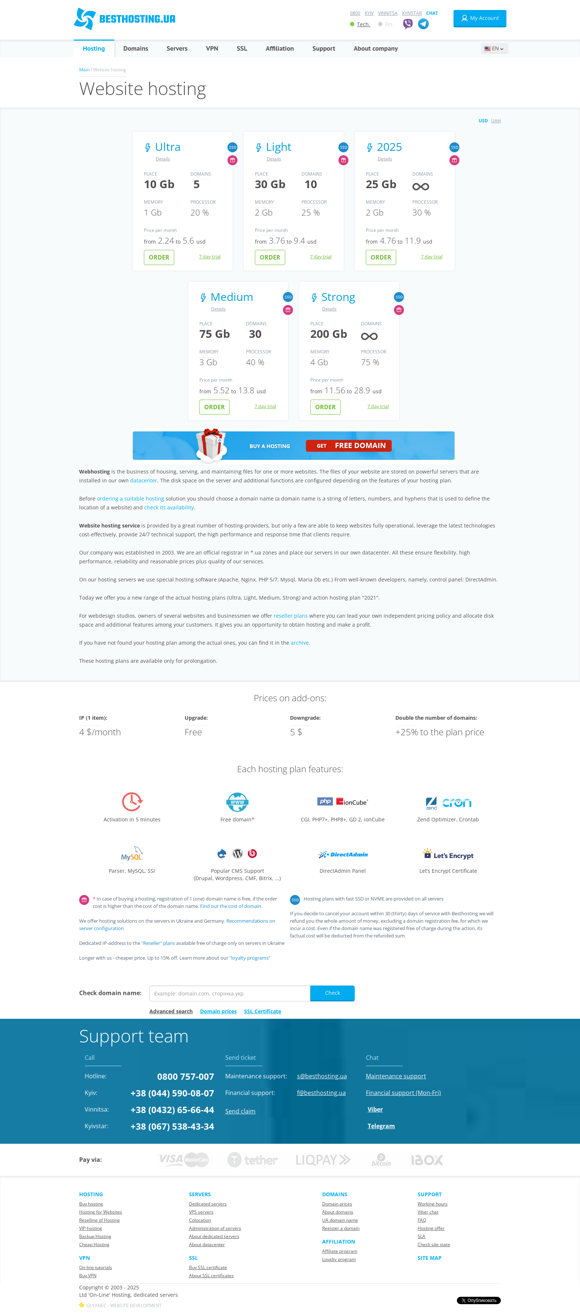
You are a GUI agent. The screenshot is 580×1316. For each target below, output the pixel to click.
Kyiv (369, 13)
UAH (496, 121)
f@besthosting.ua (321, 1093)
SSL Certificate (262, 1011)
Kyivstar (412, 13)
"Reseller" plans (158, 943)
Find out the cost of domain (230, 906)
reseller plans (291, 615)
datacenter (143, 480)
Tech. (360, 24)
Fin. (386, 24)
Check (332, 992)
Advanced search (171, 1011)
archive (300, 642)
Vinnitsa (388, 13)
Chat (432, 13)
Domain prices (218, 1011)
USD (483, 121)
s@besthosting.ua (322, 1076)
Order (159, 257)
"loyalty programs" (249, 957)
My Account (480, 18)
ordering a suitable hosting (130, 498)
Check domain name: (110, 993)
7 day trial (209, 256)
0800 (355, 13)
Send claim (240, 1111)
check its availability (169, 507)
